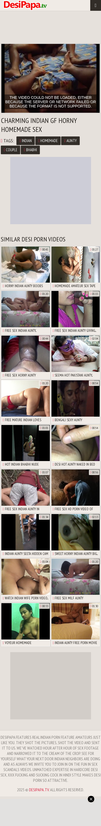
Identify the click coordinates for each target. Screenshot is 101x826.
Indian (25, 140)
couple (10, 149)
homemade (48, 140)
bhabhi (30, 149)
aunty (70, 140)
